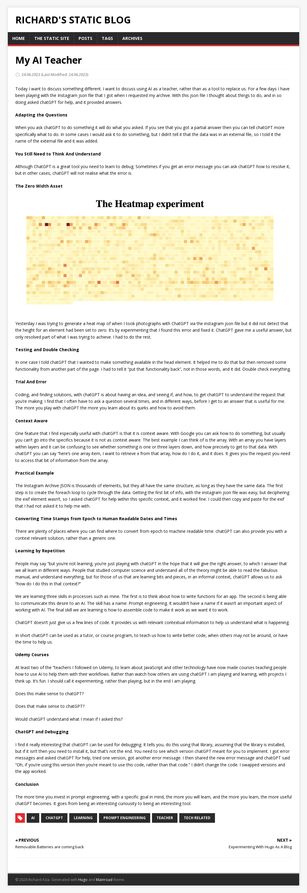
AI (33, 817)
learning (83, 817)
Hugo (83, 879)
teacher (164, 817)
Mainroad (104, 879)
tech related (197, 817)
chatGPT (54, 817)
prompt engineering (124, 817)
